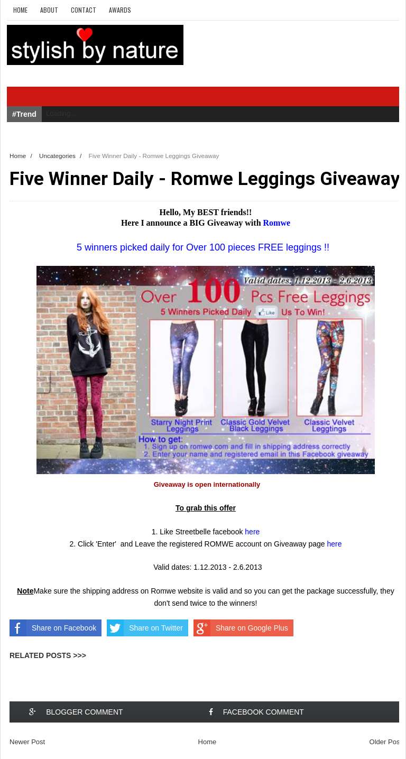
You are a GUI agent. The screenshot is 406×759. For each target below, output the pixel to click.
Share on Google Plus (240, 627)
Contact (83, 9)
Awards (120, 9)
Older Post (386, 742)
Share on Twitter (145, 627)
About (49, 9)
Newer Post (27, 742)
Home (20, 9)
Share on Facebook (53, 627)
